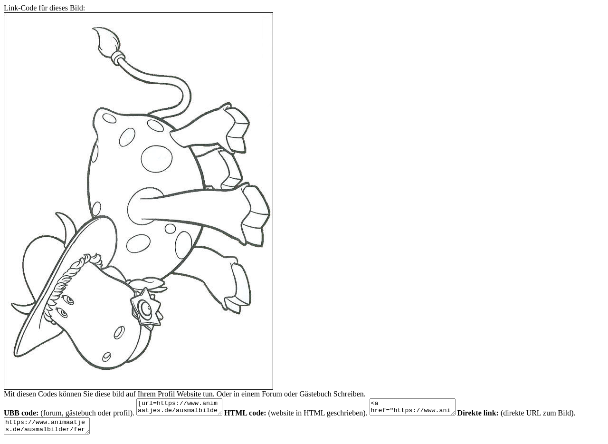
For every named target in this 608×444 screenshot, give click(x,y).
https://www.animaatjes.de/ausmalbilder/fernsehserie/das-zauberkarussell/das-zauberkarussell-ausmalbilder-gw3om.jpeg (51, 430)
